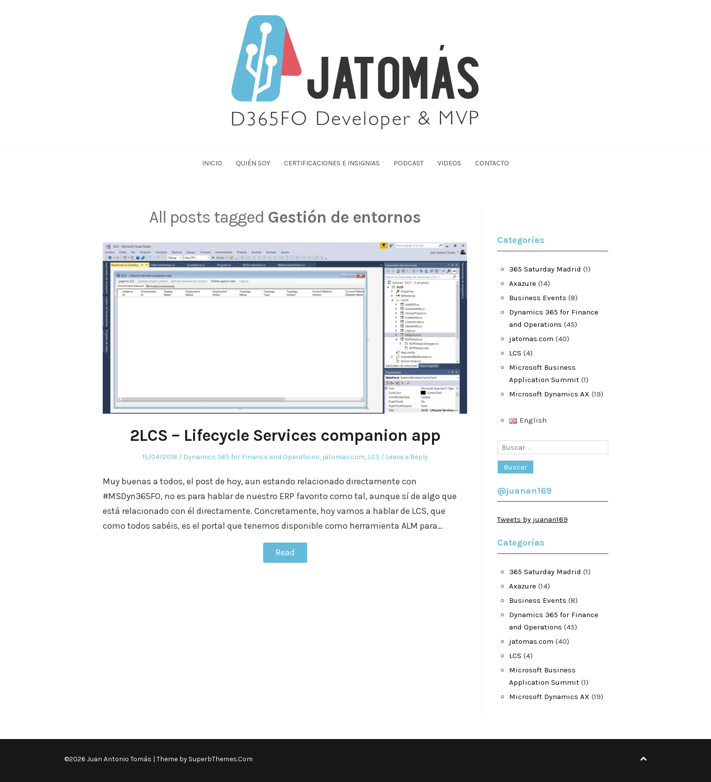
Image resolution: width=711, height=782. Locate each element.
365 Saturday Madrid (545, 269)
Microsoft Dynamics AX (549, 394)
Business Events (537, 297)
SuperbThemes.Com (221, 759)
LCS (374, 457)
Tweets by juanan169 (532, 519)
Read (285, 552)
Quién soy (253, 163)
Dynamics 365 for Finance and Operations (251, 457)
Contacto (492, 163)
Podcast (409, 163)
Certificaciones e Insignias (332, 163)
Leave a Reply (407, 457)
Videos (449, 163)
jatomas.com (343, 457)
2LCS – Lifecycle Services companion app (284, 435)
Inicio (212, 163)
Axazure (522, 283)
